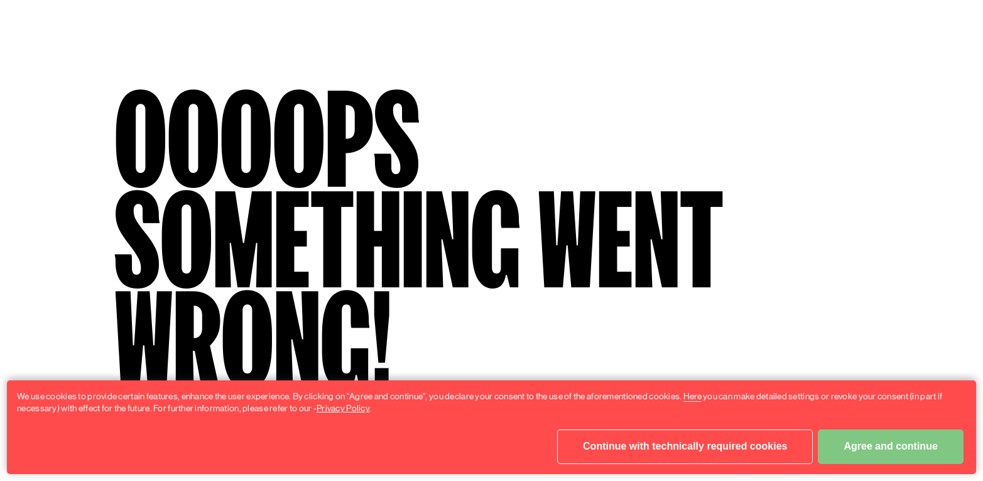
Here (692, 396)
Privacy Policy (343, 408)
